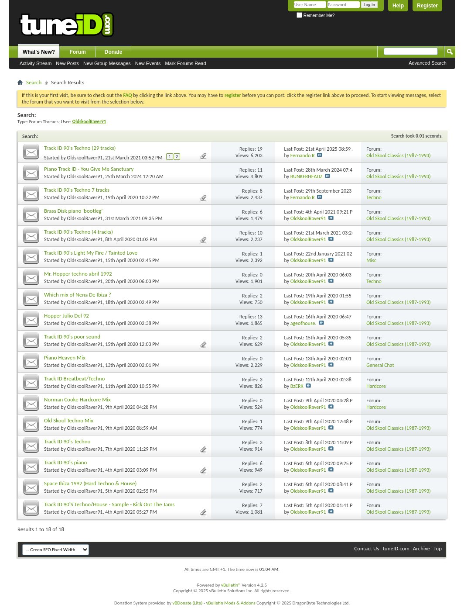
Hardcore (376, 386)
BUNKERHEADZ (306, 176)
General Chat (380, 365)
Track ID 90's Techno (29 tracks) (80, 148)
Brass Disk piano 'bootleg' (73, 210)
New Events (148, 63)
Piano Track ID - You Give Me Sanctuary (88, 169)
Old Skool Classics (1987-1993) (398, 155)
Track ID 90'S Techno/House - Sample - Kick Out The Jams (109, 504)
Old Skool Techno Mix (68, 420)
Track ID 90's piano (65, 462)
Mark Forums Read (185, 63)
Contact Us (366, 548)
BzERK (297, 386)
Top (437, 548)
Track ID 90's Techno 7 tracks (76, 190)
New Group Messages (107, 63)
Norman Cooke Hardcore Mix (77, 399)
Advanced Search (428, 63)
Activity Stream (35, 63)
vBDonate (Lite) (187, 603)
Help (398, 6)
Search (33, 82)
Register (427, 6)
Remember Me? (315, 15)
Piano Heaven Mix (64, 357)
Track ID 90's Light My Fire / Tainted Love (90, 252)
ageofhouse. (303, 323)
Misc (371, 260)
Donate (114, 52)
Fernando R (302, 155)
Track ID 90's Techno (67, 441)
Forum (78, 52)
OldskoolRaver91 (85, 158)
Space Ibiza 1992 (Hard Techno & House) (90, 483)
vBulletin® (231, 585)
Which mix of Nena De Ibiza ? (77, 294)
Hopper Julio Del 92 (66, 315)
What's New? (39, 52)
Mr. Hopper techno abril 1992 (78, 273)
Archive (421, 548)
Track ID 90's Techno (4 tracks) (78, 231)
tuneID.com (395, 548)
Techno (374, 197)
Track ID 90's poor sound (72, 336)
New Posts (67, 63)
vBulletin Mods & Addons (231, 603)
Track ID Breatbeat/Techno (74, 378)
